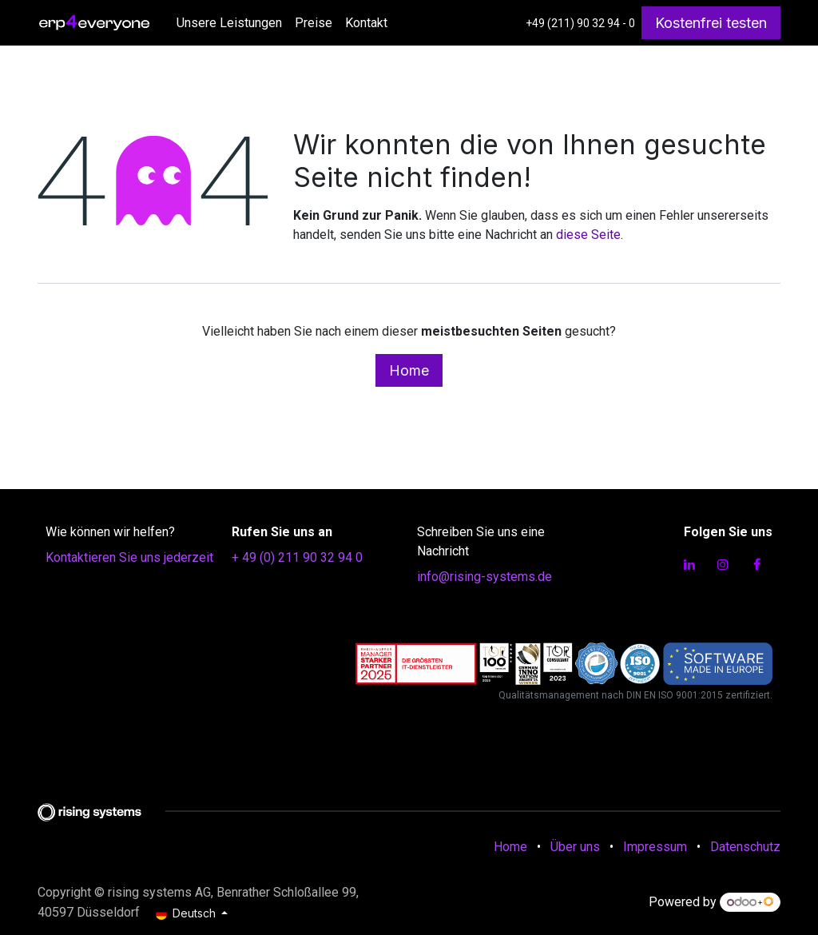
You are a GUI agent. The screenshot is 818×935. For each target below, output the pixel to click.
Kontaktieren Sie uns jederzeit (129, 557)
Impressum (655, 846)
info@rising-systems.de (484, 576)
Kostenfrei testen (711, 22)
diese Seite (588, 234)
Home (409, 370)
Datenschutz (745, 846)
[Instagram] (723, 564)
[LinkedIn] (689, 564)
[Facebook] (757, 564)
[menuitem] (229, 23)
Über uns (575, 846)
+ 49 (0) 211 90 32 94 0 (297, 557)
